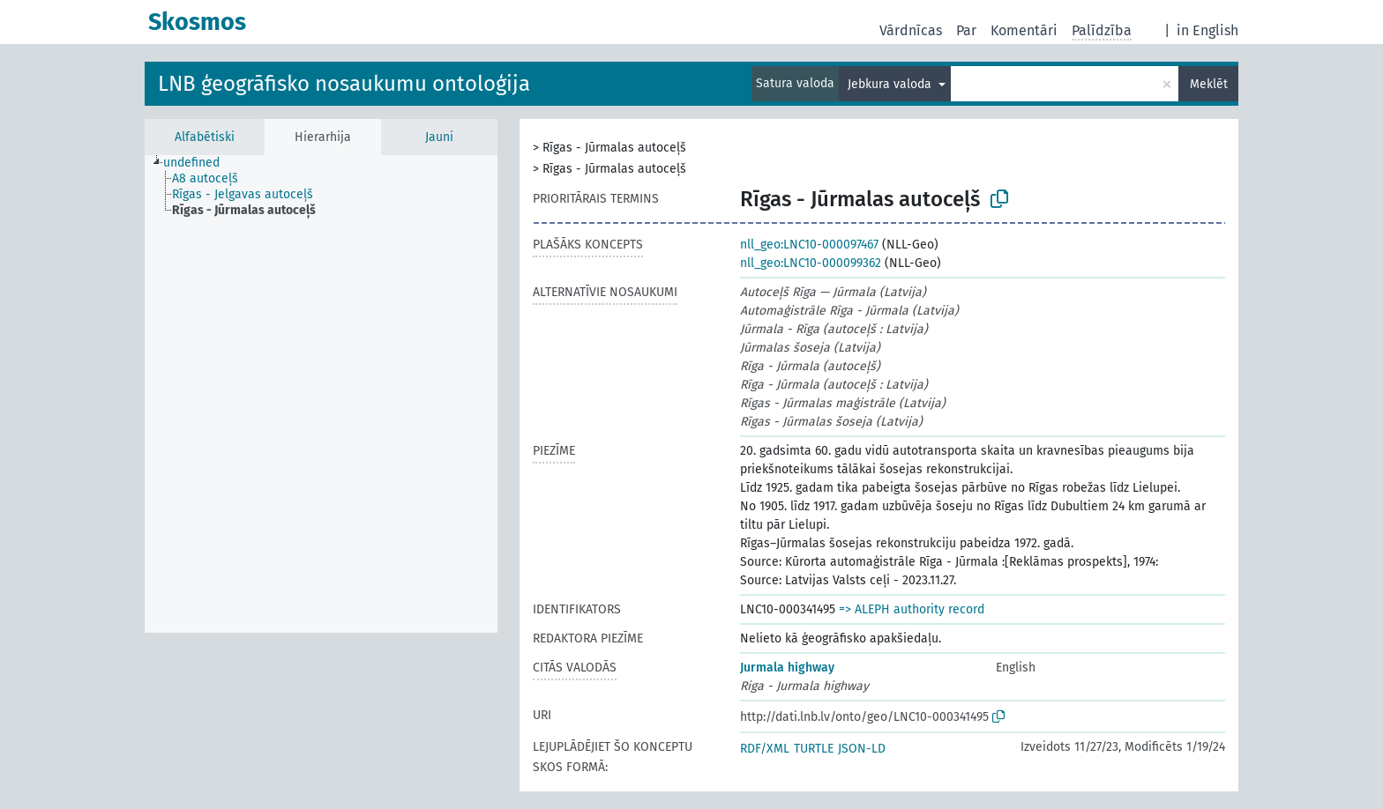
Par (966, 30)
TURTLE (814, 748)
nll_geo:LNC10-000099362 (810, 263)
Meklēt (1209, 84)
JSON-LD (862, 748)
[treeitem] (198, 163)
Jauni (439, 137)
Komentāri (1024, 30)
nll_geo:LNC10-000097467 (809, 244)
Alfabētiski (205, 137)
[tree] (321, 394)
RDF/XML (764, 748)
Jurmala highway (787, 667)
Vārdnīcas (910, 30)
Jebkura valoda (891, 84)
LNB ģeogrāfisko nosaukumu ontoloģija (344, 83)
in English (1207, 30)
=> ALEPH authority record (911, 609)
